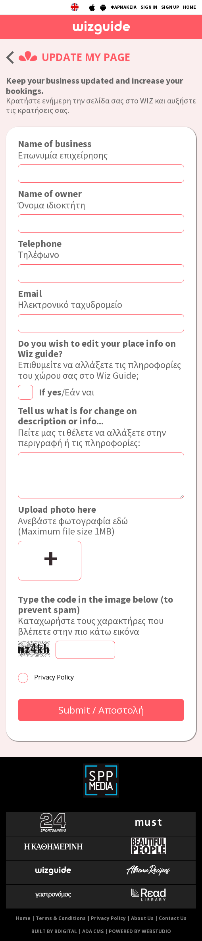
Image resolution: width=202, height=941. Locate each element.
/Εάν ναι (66, 391)
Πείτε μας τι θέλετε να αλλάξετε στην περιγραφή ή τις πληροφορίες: (101, 427)
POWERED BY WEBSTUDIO (140, 931)
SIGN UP (170, 7)
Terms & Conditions (61, 918)
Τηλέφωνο (40, 249)
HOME (189, 7)
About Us (142, 918)
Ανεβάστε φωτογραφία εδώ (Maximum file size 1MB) (73, 520)
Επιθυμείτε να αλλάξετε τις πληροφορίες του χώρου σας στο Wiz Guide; (101, 359)
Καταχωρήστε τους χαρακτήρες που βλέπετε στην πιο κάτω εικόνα (101, 615)
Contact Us (173, 918)
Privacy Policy (54, 677)
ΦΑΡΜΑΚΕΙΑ (124, 7)
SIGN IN (148, 7)
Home (23, 918)
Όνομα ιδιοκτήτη (51, 199)
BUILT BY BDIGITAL (54, 931)
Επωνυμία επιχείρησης (63, 149)
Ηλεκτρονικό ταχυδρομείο (70, 299)
